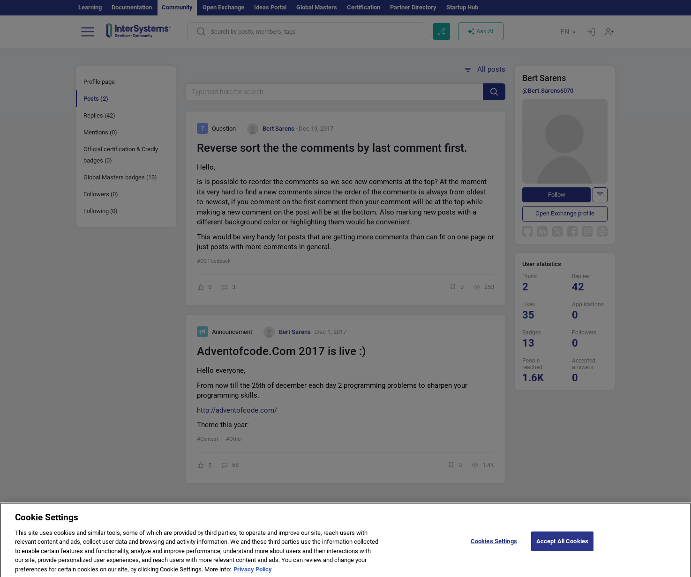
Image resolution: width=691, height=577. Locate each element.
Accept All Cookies (562, 546)
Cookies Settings (494, 546)
